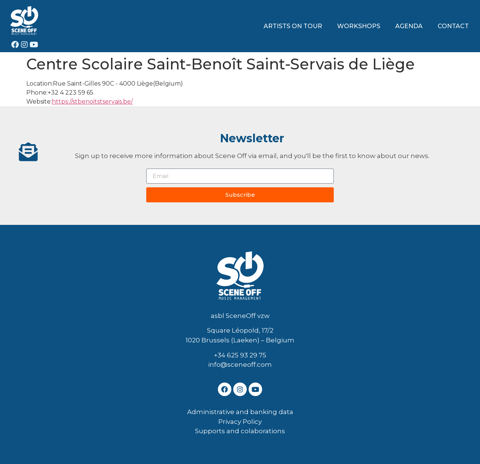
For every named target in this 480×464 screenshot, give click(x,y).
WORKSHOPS (358, 26)
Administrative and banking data (240, 412)
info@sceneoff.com (240, 364)
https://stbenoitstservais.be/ (92, 101)
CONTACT (453, 26)
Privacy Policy (240, 421)
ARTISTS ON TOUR (293, 26)
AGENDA (409, 26)
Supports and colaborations (240, 431)
